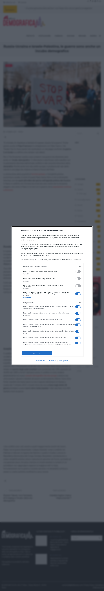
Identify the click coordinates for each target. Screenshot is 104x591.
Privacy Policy (63, 360)
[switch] (78, 271)
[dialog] (52, 295)
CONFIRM (37, 353)
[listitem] (52, 267)
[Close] (88, 231)
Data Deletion (40, 360)
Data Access (52, 360)
